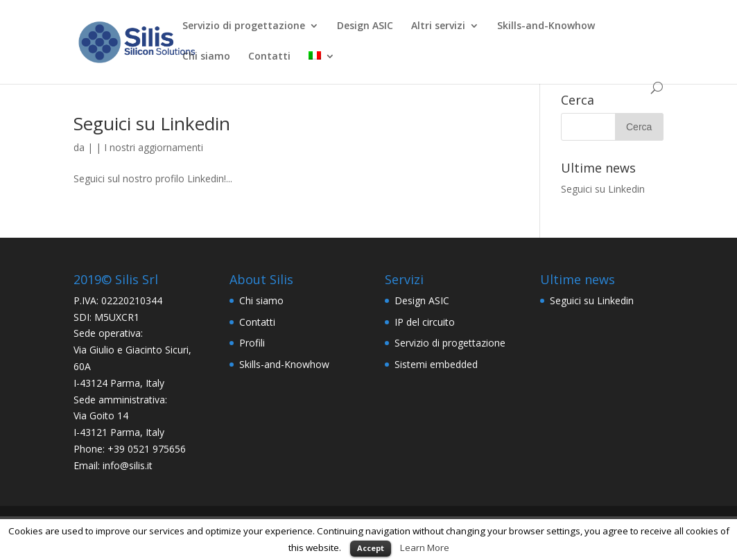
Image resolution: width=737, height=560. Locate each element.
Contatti (269, 56)
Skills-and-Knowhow (546, 26)
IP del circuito (424, 322)
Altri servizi (438, 26)
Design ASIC (365, 26)
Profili (252, 342)
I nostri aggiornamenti (153, 147)
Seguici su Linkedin (151, 123)
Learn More (424, 547)
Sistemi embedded (436, 364)
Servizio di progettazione (243, 26)
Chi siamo (206, 56)
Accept (370, 548)
